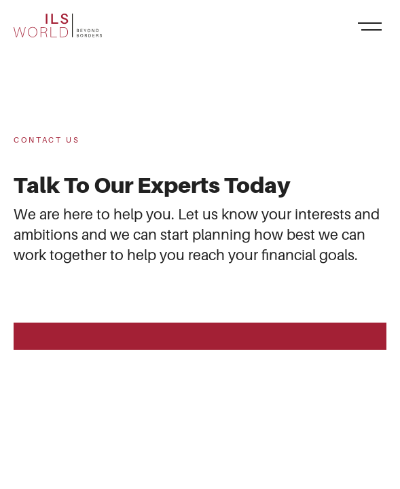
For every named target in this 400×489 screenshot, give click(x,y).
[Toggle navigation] (369, 26)
